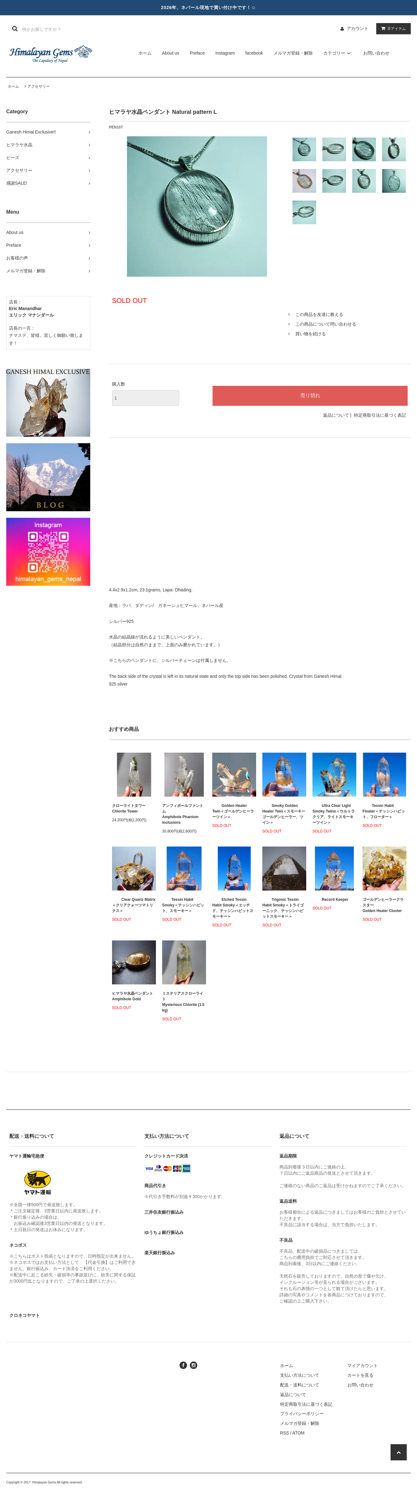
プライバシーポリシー (302, 1413)
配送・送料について (299, 1384)
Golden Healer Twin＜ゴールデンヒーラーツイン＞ (233, 811)
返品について (336, 415)
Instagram (225, 53)
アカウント (357, 28)
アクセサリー (38, 86)
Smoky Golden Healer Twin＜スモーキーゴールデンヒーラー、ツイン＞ (283, 814)
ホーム (145, 53)
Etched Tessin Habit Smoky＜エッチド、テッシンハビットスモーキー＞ (232, 908)
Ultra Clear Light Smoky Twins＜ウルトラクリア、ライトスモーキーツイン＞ (333, 814)
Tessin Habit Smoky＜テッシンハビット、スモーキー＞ (183, 905)
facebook (254, 53)
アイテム (392, 28)
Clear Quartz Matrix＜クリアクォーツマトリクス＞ (134, 905)
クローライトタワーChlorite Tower (129, 808)
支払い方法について (299, 1375)
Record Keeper (330, 899)
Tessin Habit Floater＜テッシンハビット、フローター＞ (384, 811)
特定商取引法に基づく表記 (380, 415)
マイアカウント (362, 1365)
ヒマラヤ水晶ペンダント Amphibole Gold (132, 996)
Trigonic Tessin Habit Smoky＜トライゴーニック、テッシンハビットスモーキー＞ (283, 908)
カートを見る (360, 1375)
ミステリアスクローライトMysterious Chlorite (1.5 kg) (183, 1001)
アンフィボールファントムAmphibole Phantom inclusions (182, 814)
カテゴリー (338, 53)
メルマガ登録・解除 (293, 53)
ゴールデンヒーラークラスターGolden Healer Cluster (383, 905)
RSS (284, 1432)
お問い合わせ (376, 53)
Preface (197, 53)
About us (170, 53)
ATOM (298, 1432)
